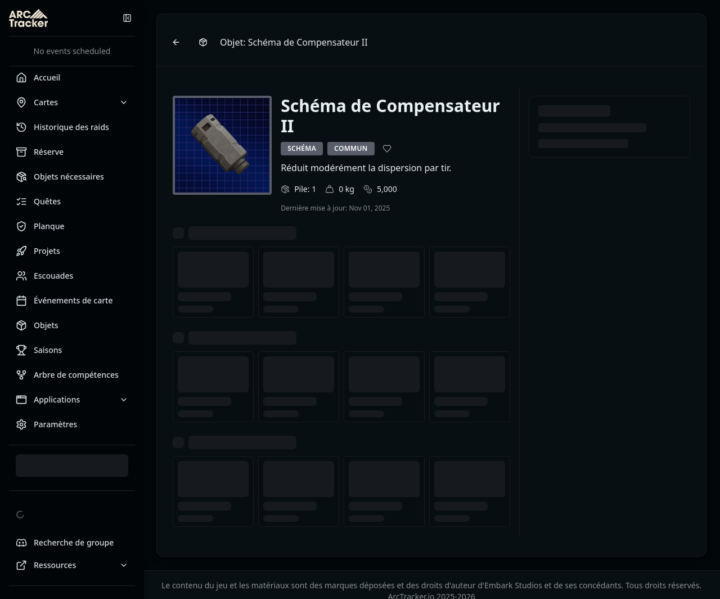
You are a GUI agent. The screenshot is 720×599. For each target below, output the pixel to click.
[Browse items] (204, 42)
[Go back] (177, 42)
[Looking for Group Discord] (72, 542)
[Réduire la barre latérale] (127, 18)
